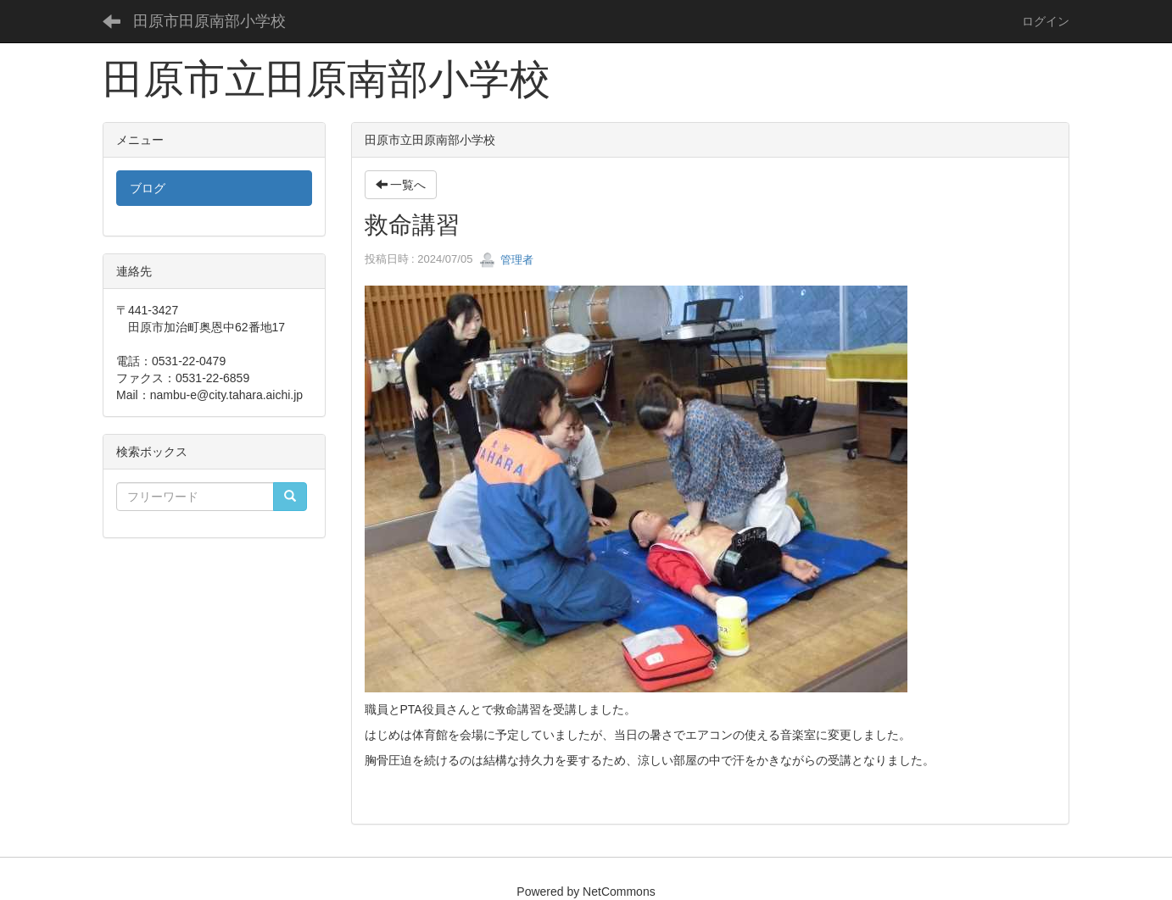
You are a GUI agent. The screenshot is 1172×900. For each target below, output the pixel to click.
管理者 (506, 259)
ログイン (1045, 21)
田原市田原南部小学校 (209, 21)
